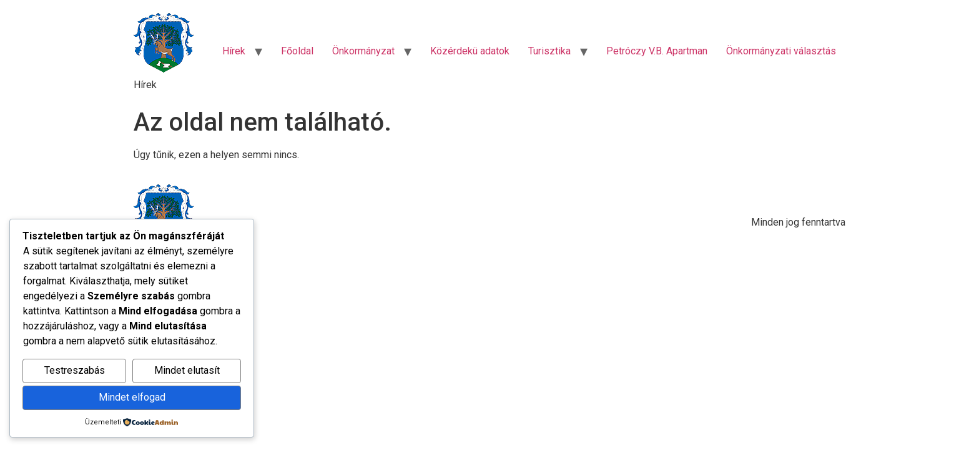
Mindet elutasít (187, 370)
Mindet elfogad (132, 397)
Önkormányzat (363, 51)
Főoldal (297, 51)
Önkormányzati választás (781, 51)
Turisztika (549, 51)
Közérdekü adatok (469, 51)
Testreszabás (74, 370)
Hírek (233, 51)
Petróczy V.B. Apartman (656, 51)
